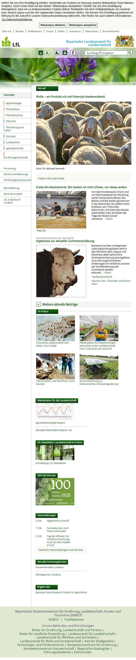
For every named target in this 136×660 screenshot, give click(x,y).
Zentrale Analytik (13, 194)
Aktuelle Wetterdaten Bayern (54, 430)
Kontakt (20, 31)
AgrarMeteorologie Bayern (50, 422)
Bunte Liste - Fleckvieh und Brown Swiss (111, 282)
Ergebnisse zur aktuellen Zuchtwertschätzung (65, 241)
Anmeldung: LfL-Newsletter (51, 463)
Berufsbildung (11, 188)
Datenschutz (91, 31)
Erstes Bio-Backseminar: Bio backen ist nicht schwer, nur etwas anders (81, 187)
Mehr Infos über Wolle (52, 178)
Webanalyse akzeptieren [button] (82, 25)
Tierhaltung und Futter (14, 128)
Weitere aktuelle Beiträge (60, 304)
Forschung (10, 168)
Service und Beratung (16, 174)
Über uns (6, 31)
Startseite (9, 95)
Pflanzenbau (12, 109)
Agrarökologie (12, 103)
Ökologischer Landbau (48, 574)
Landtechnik (12, 142)
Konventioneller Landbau (50, 567)
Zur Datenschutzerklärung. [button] (17, 19)
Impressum (75, 31)
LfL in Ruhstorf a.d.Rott (12, 201)
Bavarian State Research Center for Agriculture (61, 592)
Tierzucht (10, 121)
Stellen (61, 31)
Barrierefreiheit (111, 31)
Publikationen (35, 31)
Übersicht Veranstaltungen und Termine (60, 549)
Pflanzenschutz (13, 115)
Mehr (110, 218)
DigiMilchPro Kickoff (58, 520)
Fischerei (10, 136)
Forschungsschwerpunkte (17, 180)
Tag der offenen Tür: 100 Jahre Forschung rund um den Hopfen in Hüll (58, 540)
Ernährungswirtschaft (16, 155)
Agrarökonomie (13, 148)
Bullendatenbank (102, 276)
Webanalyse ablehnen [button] (52, 25)
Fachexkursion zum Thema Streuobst (58, 529)
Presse (49, 31)
